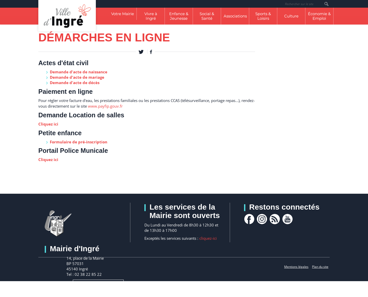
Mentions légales (296, 267)
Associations (235, 16)
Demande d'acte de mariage (77, 77)
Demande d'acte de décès (74, 82)
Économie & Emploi (319, 16)
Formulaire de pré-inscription (78, 141)
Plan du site (320, 267)
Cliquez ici (48, 124)
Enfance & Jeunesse (178, 16)
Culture (291, 16)
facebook (249, 219)
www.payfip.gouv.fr (105, 106)
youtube (287, 219)
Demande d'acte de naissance (78, 71)
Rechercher (326, 4)
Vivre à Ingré (150, 16)
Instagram (262, 219)
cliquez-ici (208, 238)
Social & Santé (207, 16)
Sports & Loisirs (263, 16)
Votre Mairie (122, 13)
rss (275, 219)
